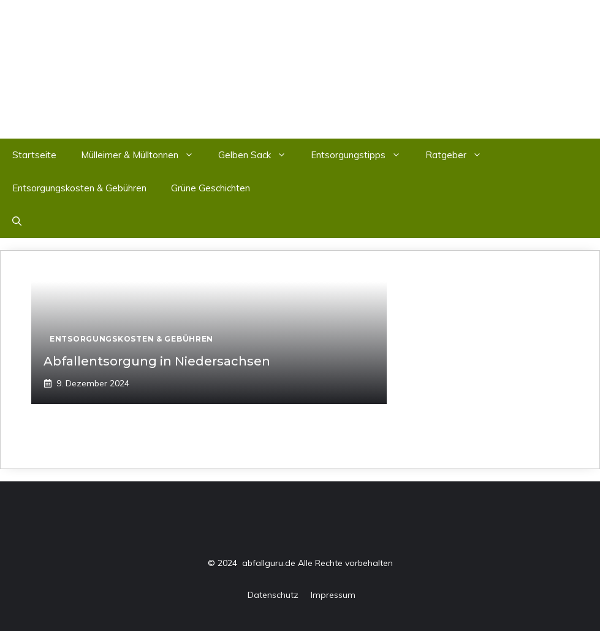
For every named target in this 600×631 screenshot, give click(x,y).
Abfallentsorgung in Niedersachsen (157, 361)
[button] (17, 221)
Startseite (34, 155)
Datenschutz (273, 594)
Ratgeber (459, 155)
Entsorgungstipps (362, 155)
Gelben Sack (258, 155)
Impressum (333, 594)
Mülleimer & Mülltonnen (143, 155)
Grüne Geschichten (210, 188)
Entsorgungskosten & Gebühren (79, 188)
